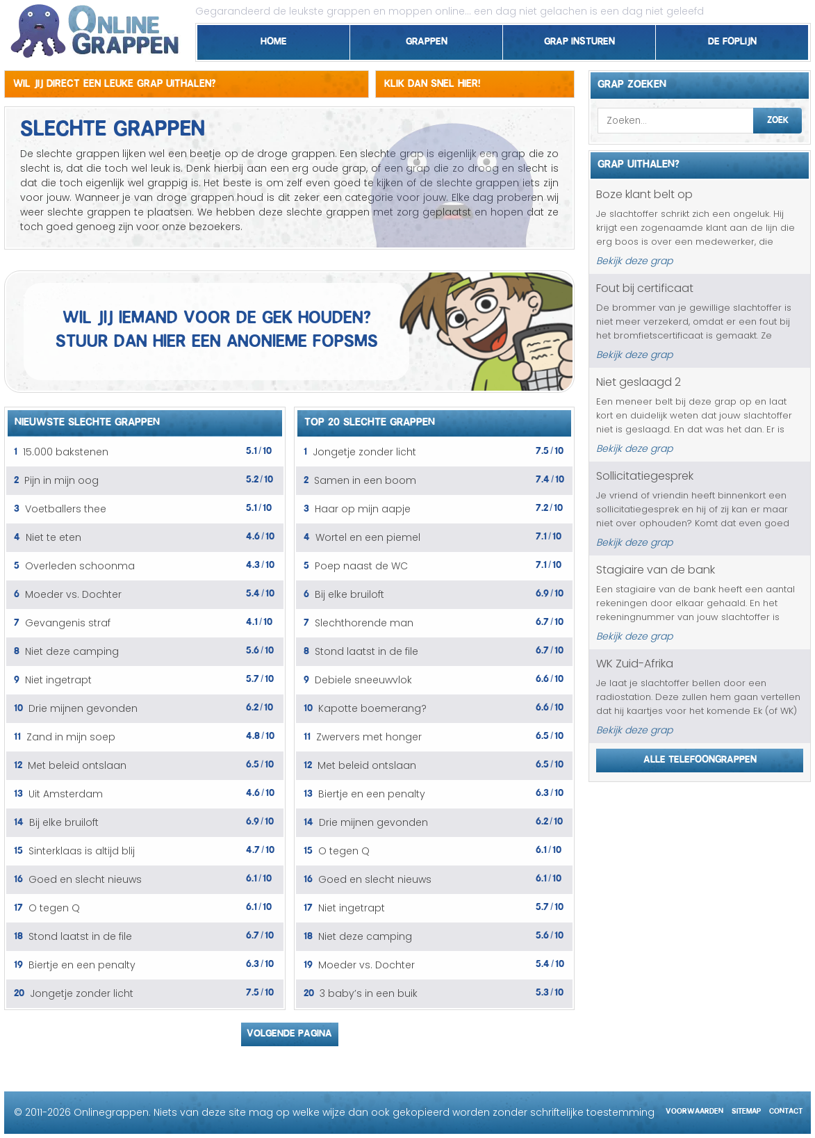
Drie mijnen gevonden (83, 708)
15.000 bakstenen (65, 452)
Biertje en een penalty (81, 965)
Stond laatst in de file (80, 936)
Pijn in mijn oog (61, 480)
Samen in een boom (365, 480)
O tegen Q (54, 908)
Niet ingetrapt (58, 680)
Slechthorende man (364, 623)
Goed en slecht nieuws (85, 879)
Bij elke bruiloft (64, 822)
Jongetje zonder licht (81, 993)
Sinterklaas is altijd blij (81, 851)
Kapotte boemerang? (372, 708)
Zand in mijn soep (70, 737)
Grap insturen (579, 39)
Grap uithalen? (639, 162)
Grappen (426, 39)
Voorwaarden (694, 1109)
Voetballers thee (65, 509)
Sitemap (746, 1109)
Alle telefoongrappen (700, 757)
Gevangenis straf (67, 623)
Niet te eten (53, 537)
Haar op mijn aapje (363, 509)
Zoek (778, 118)
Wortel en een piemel (367, 537)
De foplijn (732, 39)
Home (274, 39)
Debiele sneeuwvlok (363, 680)
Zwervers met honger (369, 737)
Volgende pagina (289, 1031)
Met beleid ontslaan (77, 765)
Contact (785, 1109)
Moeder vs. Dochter (73, 594)
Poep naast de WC (361, 566)
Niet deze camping (72, 651)
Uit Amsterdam (65, 794)
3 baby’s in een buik (369, 993)
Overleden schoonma (80, 566)
